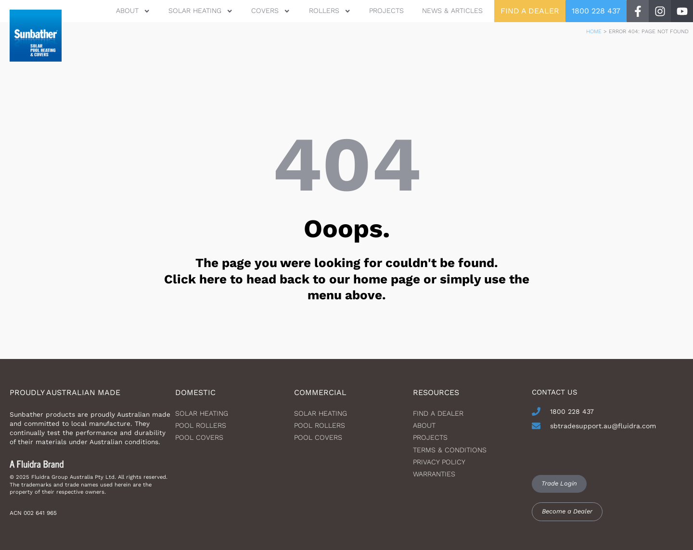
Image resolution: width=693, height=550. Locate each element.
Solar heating (201, 413)
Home (594, 31)
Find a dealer (438, 413)
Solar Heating (200, 11)
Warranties (434, 474)
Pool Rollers (200, 425)
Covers (270, 11)
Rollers (330, 11)
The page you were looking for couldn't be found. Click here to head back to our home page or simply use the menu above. (346, 279)
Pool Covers (199, 437)
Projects (386, 10)
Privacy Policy (439, 462)
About (133, 11)
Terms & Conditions (450, 450)
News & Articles (452, 10)
